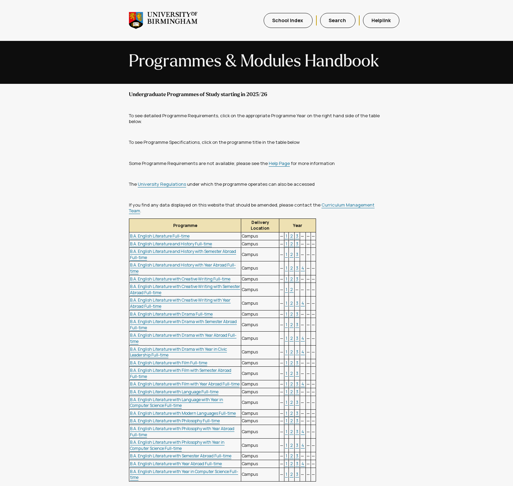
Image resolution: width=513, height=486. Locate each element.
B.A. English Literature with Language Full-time (174, 392)
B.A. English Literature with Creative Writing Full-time (180, 279)
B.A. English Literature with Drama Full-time (171, 314)
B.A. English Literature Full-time (159, 236)
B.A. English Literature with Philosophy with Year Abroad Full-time (182, 432)
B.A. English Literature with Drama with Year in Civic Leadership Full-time (178, 352)
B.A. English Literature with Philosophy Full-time (175, 421)
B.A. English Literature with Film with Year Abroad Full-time (184, 384)
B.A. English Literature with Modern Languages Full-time (183, 413)
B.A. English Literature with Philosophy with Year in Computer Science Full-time (177, 445)
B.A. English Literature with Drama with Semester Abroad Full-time (183, 325)
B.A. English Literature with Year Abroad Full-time (176, 464)
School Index (288, 20)
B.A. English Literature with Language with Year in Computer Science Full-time (176, 403)
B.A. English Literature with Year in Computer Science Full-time (184, 475)
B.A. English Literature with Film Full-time (168, 363)
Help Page (279, 163)
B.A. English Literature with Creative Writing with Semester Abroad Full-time (185, 289)
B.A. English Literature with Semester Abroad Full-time (180, 456)
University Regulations (162, 184)
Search (338, 20)
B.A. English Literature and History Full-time (171, 244)
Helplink (381, 20)
